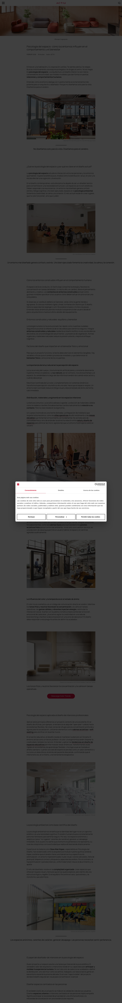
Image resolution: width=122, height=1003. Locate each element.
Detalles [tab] (61, 490)
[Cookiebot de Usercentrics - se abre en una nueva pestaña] (96, 484)
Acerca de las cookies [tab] (91, 490)
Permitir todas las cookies (90, 517)
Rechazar (31, 517)
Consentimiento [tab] (30, 490)
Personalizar (61, 517)
